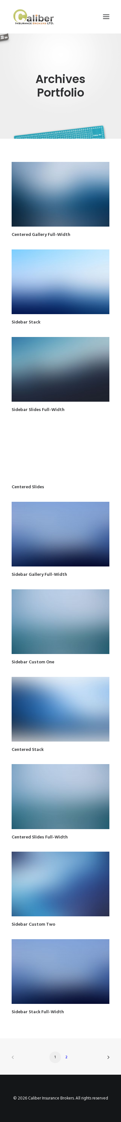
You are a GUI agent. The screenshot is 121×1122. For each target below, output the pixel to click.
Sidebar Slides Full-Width (38, 410)
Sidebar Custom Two (33, 924)
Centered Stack (28, 749)
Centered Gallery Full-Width (41, 234)
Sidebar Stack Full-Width (38, 1012)
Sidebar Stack (26, 322)
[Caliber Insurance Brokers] (33, 17)
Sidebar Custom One (33, 662)
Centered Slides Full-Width (40, 837)
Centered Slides (28, 487)
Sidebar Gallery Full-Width (39, 574)
